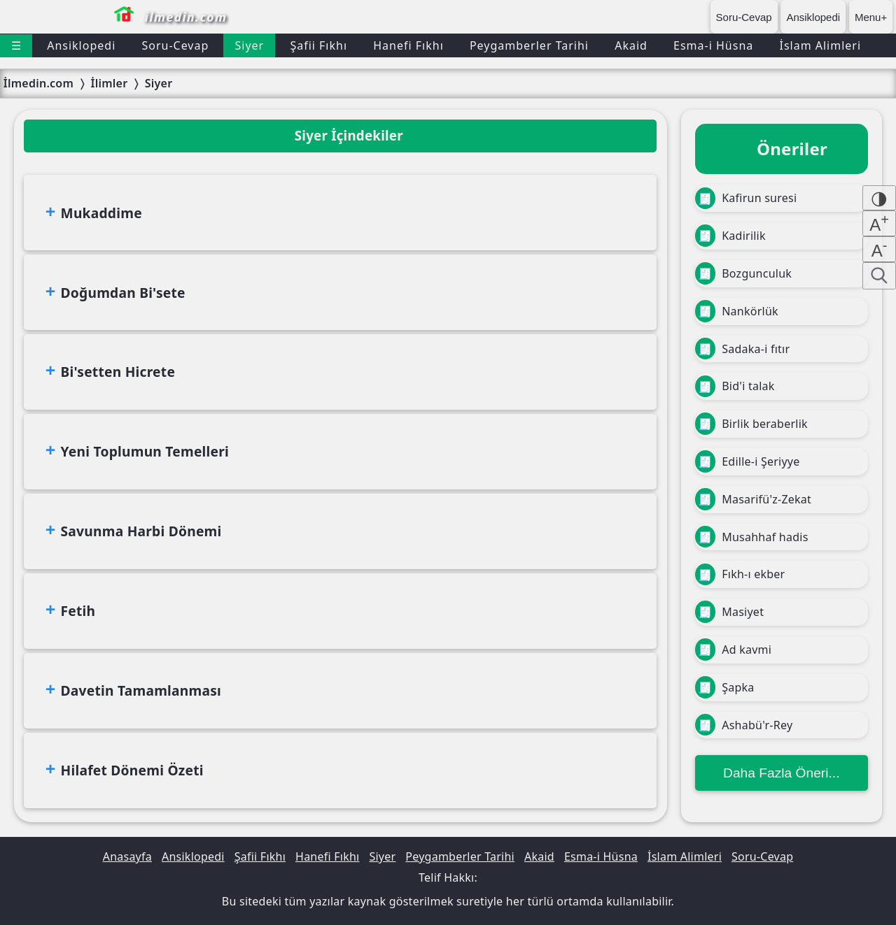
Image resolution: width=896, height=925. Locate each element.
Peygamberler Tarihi (529, 45)
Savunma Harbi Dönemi (141, 531)
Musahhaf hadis (751, 537)
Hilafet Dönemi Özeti (132, 770)
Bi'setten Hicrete (118, 371)
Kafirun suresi (746, 198)
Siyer (249, 45)
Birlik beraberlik (751, 424)
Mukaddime (101, 212)
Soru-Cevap (744, 17)
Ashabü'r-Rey (744, 725)
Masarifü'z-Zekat (753, 499)
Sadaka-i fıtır (742, 349)
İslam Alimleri (820, 45)
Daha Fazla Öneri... (781, 773)
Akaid (631, 45)
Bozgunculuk (743, 273)
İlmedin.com (39, 83)
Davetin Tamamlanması (141, 690)
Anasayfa (127, 856)
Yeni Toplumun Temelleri (145, 451)
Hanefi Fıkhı (408, 45)
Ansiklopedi (813, 17)
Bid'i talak (735, 386)
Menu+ (871, 17)
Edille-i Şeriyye (747, 461)
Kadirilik (730, 235)
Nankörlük (736, 311)
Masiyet (729, 612)
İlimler (108, 83)
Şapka (725, 687)
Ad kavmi (733, 649)
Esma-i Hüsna (713, 45)
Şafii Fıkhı (318, 45)
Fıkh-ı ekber (740, 575)
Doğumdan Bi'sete (123, 292)
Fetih (78, 610)
